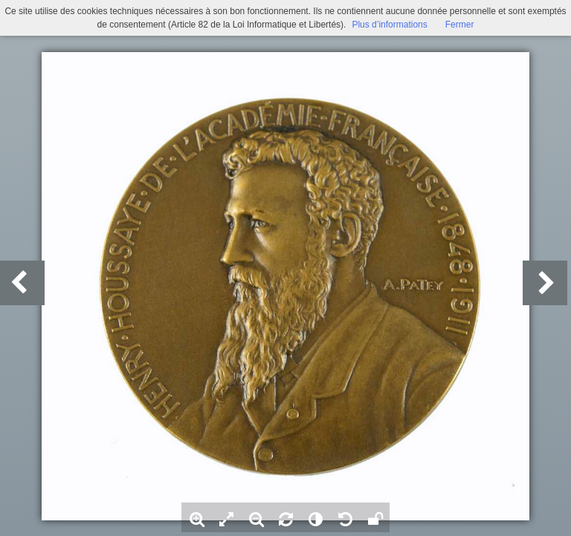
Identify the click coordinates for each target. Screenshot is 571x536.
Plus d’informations (389, 24)
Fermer (459, 24)
